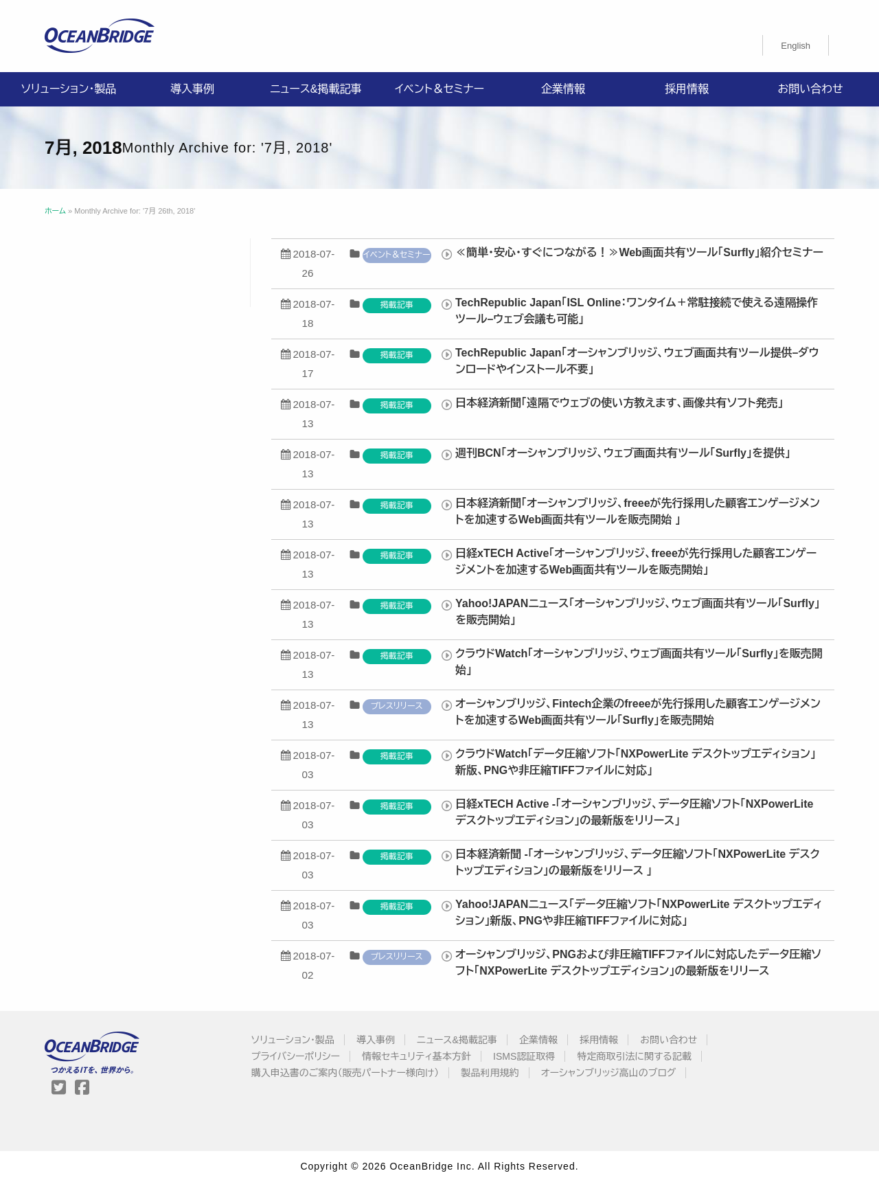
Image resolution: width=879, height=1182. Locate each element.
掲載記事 (396, 305)
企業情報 (563, 89)
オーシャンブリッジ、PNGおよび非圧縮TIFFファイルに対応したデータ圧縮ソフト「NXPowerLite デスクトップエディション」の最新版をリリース (638, 962)
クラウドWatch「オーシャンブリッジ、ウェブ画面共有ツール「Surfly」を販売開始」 (639, 662)
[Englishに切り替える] (795, 45)
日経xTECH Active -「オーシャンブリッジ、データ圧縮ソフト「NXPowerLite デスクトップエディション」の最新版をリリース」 (634, 812)
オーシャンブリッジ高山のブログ (608, 1072)
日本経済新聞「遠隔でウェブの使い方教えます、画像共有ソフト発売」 (619, 403)
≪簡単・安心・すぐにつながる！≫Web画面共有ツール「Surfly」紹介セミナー (639, 252)
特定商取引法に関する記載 (634, 1056)
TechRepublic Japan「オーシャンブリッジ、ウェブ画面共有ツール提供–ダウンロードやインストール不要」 (637, 361)
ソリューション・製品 (68, 89)
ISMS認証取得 (524, 1056)
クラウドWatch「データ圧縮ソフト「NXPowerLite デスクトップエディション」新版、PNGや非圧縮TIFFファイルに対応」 (635, 762)
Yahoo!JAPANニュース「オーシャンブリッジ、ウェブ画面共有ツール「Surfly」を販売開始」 (637, 612)
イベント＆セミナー (439, 89)
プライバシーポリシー (295, 1056)
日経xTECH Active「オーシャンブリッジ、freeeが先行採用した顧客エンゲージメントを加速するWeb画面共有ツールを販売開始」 (636, 561)
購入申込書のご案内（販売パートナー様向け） (345, 1072)
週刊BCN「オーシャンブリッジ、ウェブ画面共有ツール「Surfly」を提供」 (622, 453)
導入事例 (192, 89)
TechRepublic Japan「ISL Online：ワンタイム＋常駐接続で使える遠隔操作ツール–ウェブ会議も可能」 (636, 311)
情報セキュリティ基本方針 (416, 1056)
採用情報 (687, 89)
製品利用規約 (490, 1072)
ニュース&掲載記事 (315, 89)
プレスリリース (397, 706)
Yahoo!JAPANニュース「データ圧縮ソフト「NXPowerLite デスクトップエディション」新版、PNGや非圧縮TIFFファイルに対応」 (638, 912)
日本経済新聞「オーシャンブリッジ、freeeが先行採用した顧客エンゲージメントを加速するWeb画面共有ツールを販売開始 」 (637, 511)
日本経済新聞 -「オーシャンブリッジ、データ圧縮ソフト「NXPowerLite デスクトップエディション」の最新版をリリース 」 (637, 862)
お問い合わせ (810, 89)
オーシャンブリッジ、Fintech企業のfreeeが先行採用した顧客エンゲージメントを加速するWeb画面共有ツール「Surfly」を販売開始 (638, 712)
